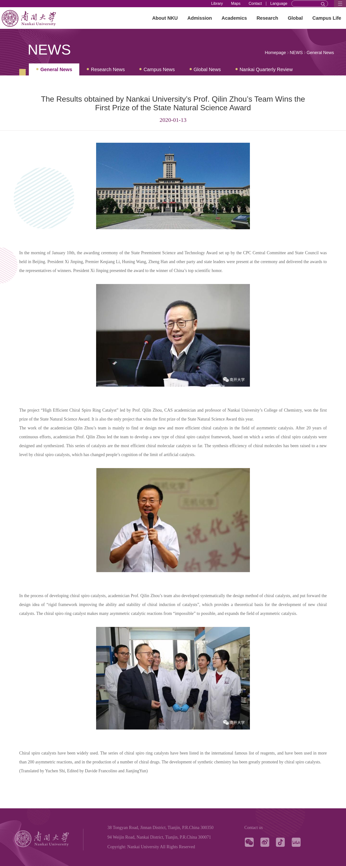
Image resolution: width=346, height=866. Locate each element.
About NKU (165, 18)
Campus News (159, 69)
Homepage (275, 52)
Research (267, 18)
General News (320, 52)
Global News (207, 69)
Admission (199, 18)
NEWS (296, 52)
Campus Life (326, 18)
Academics (234, 18)
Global (295, 18)
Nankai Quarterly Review (266, 69)
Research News (108, 69)
